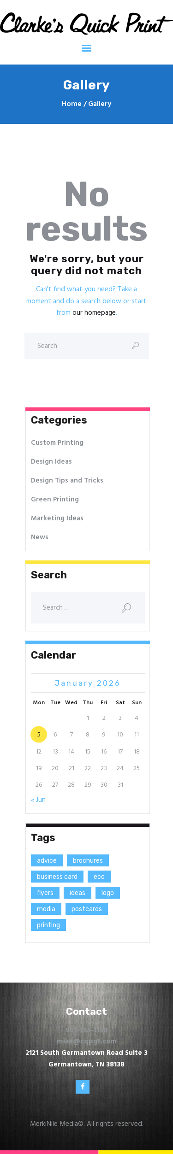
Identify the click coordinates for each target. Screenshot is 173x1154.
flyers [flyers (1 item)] (45, 893)
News (39, 537)
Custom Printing (57, 442)
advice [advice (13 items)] (47, 861)
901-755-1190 (86, 1030)
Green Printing (55, 499)
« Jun (38, 800)
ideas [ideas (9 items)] (77, 893)
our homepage (94, 312)
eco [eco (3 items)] (99, 877)
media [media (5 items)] (46, 909)
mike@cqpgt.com (87, 1041)
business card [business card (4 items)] (57, 877)
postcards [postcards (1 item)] (87, 909)
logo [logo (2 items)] (107, 893)
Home (72, 104)
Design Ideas (51, 461)
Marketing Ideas (57, 518)
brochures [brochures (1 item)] (88, 861)
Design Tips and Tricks (67, 480)
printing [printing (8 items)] (48, 925)
